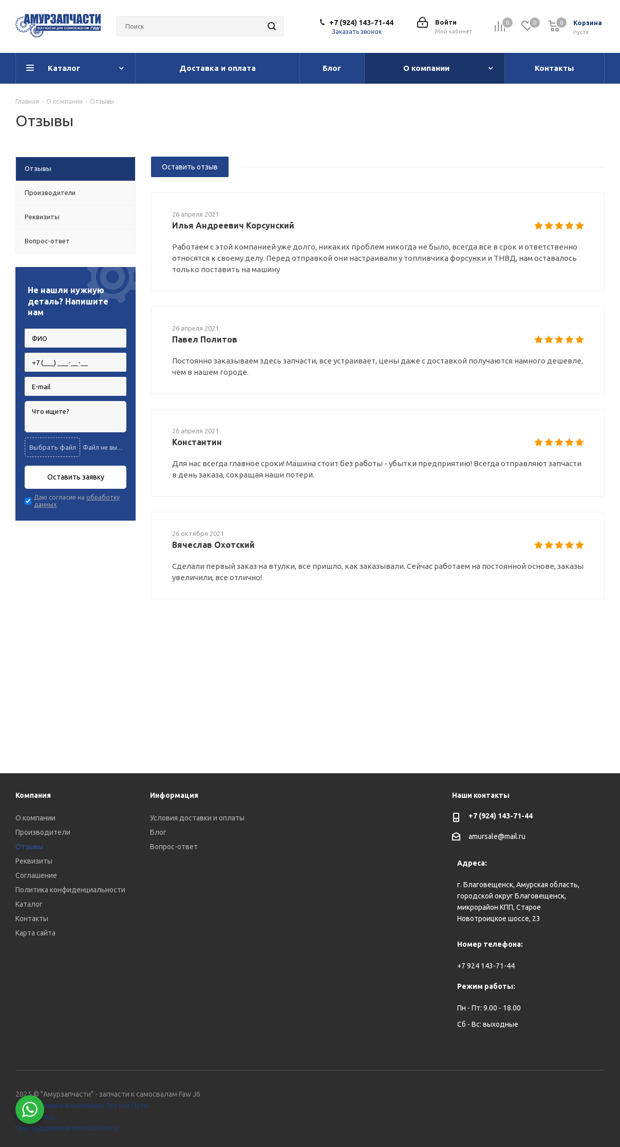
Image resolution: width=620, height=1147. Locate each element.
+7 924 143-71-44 (486, 966)
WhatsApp (597, 1095)
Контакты (31, 918)
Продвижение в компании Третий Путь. (82, 1105)
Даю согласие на (77, 501)
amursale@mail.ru (496, 836)
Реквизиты (33, 861)
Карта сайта (35, 933)
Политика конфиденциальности (70, 890)
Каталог (29, 904)
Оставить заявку (75, 477)
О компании (35, 818)
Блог (158, 832)
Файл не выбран (104, 447)
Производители (42, 832)
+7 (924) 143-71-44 (361, 22)
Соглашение (36, 875)
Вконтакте (571, 1095)
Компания (33, 795)
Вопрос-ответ (174, 847)
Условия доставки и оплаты (197, 818)
